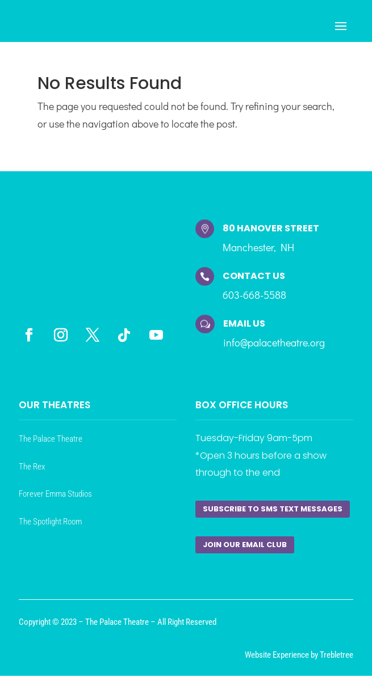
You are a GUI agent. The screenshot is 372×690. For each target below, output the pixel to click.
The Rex (32, 467)
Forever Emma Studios (55, 494)
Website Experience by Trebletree (299, 655)
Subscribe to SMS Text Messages (272, 508)
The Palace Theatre (50, 439)
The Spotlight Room (50, 522)
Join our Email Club (245, 544)
